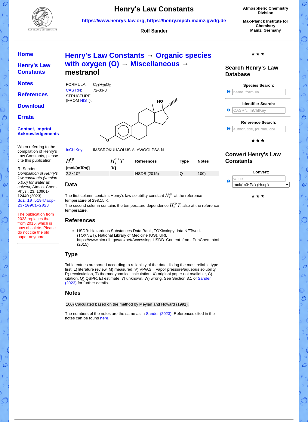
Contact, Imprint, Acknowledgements (38, 131)
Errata (25, 117)
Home (25, 54)
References (32, 94)
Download (30, 106)
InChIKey (74, 150)
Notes (25, 83)
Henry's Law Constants (33, 68)
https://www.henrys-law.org (113, 20)
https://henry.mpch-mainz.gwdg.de (186, 20)
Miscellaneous (155, 64)
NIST (84, 100)
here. (104, 318)
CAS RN (73, 90)
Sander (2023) (158, 313)
